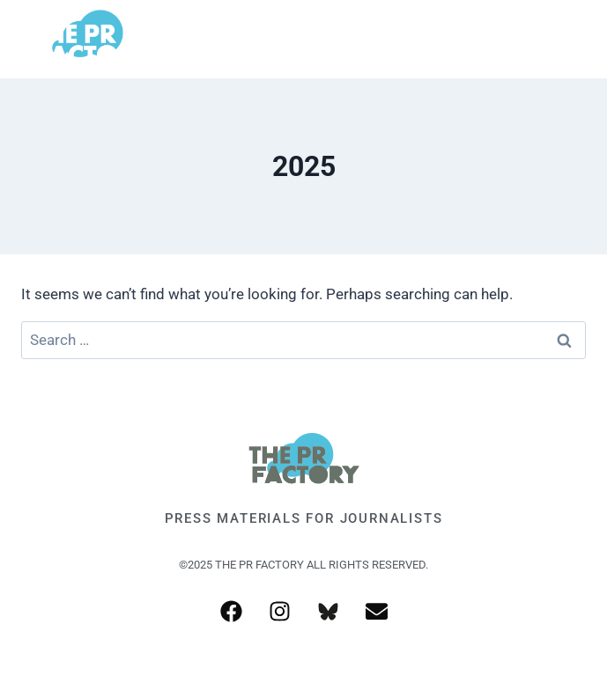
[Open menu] (565, 39)
